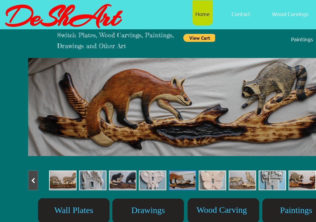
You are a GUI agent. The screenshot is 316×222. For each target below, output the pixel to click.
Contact (241, 13)
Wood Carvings (290, 13)
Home (202, 13)
